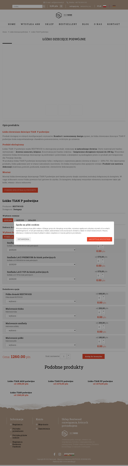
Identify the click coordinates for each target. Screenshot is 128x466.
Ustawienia (23, 239)
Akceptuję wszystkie (99, 239)
